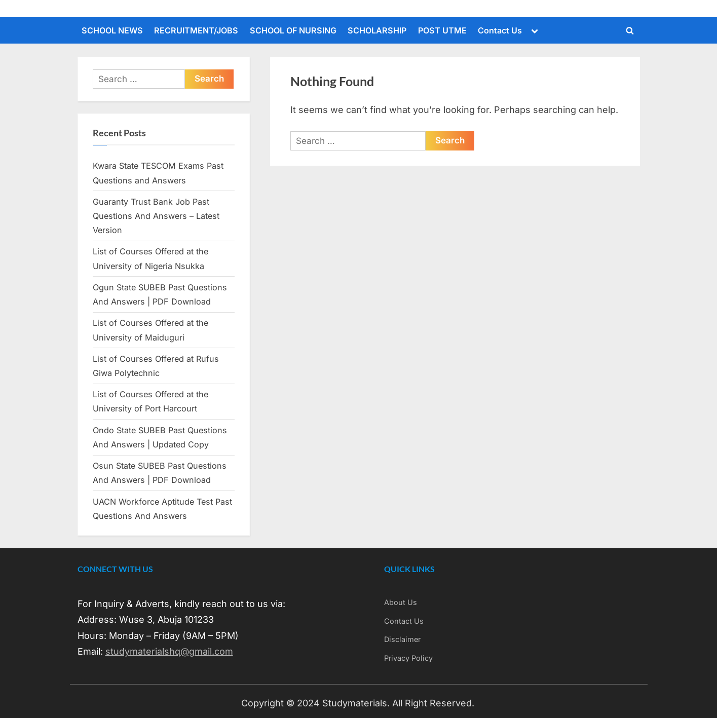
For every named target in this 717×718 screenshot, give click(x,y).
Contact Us (500, 30)
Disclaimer (402, 639)
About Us (400, 602)
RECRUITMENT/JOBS (196, 30)
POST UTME (442, 30)
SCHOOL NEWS (112, 30)
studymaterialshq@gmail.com (169, 651)
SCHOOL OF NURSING (293, 30)
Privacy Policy (408, 658)
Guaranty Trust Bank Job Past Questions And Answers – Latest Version (156, 216)
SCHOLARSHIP (377, 30)
